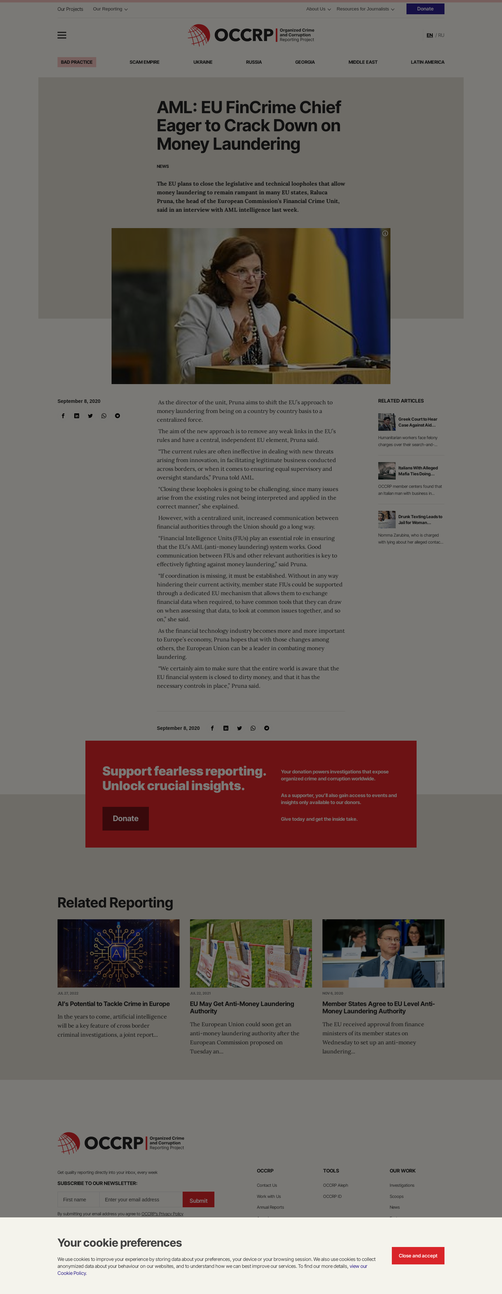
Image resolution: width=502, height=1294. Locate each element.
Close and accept (418, 1255)
